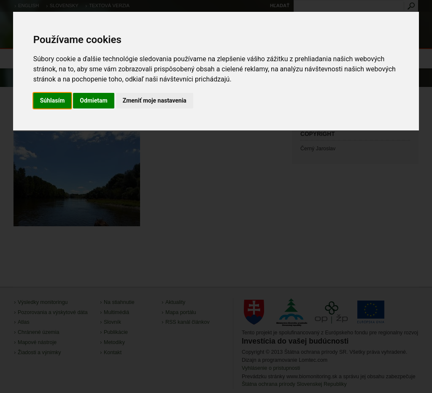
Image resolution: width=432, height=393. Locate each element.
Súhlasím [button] (52, 100)
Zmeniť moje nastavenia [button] (154, 100)
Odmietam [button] (93, 100)
